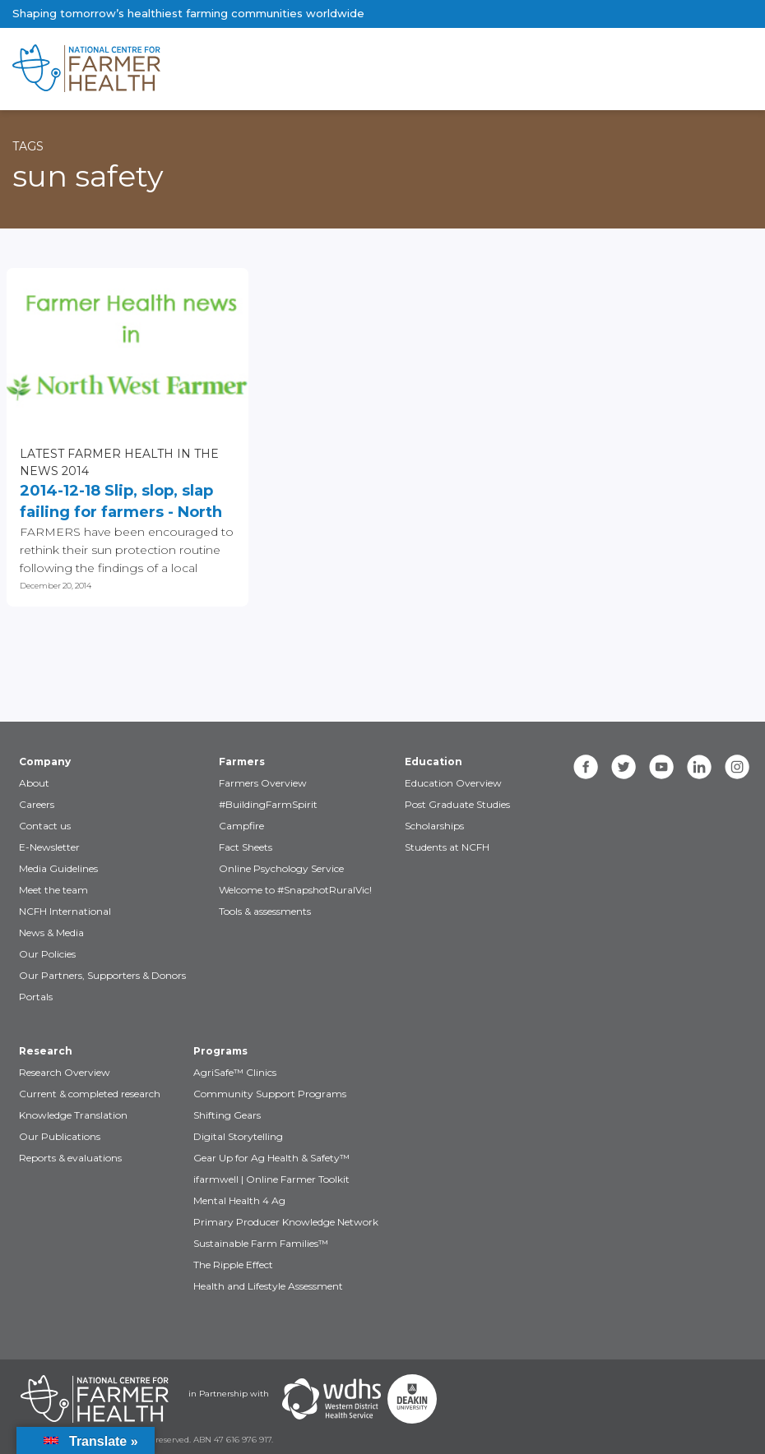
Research (45, 1051)
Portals (36, 996)
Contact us (45, 825)
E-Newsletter (49, 847)
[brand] (329, 69)
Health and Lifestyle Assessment (268, 1286)
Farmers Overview (263, 783)
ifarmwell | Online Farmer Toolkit (271, 1179)
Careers (36, 804)
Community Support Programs (269, 1093)
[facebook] (585, 767)
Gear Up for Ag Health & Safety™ (271, 1158)
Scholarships (434, 825)
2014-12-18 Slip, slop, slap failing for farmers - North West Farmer (121, 502)
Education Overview (453, 783)
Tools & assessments (265, 911)
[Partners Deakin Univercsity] (412, 1399)
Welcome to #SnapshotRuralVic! (295, 890)
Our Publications (59, 1136)
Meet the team (53, 890)
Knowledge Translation (73, 1115)
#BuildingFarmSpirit (268, 804)
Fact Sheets (245, 847)
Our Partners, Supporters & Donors (102, 975)
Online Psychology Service (281, 868)
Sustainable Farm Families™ (260, 1243)
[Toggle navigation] (684, 69)
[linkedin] (699, 767)
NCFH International (65, 911)
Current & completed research (89, 1093)
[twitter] (623, 767)
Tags (28, 146)
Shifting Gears (227, 1115)
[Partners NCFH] (95, 1399)
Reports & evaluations (70, 1158)
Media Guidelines (58, 868)
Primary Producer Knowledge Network (285, 1222)
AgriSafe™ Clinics (234, 1072)
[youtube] (661, 767)
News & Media (51, 932)
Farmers (242, 761)
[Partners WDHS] (331, 1399)
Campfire (241, 825)
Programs (220, 1051)
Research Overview (64, 1072)
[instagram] (737, 767)
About (34, 783)
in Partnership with (228, 1393)
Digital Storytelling (238, 1136)
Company (45, 761)
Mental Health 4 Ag (239, 1200)
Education (433, 761)
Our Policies (47, 954)
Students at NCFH (447, 847)
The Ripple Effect (233, 1264)
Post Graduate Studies (457, 804)
